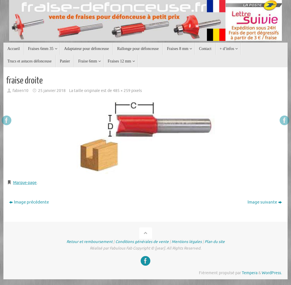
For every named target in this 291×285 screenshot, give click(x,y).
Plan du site (215, 241)
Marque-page (26, 182)
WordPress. (272, 273)
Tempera (249, 273)
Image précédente (29, 202)
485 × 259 (121, 90)
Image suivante (265, 202)
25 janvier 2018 (52, 90)
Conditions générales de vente (142, 241)
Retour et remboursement (89, 241)
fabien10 (20, 90)
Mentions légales (187, 241)
